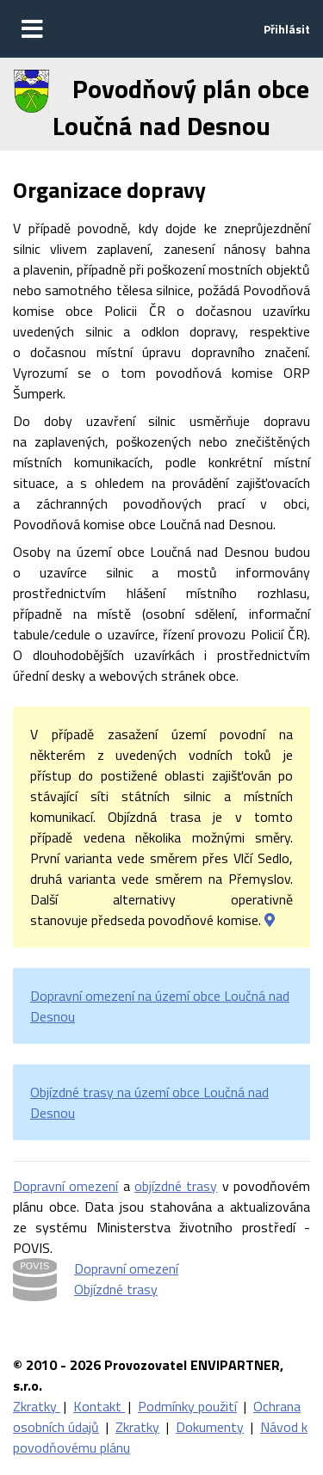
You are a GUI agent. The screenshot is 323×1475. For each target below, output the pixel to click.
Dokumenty (210, 1426)
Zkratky (36, 1406)
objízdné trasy (175, 1186)
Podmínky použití (187, 1406)
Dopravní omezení (65, 1186)
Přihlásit (287, 29)
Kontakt (99, 1406)
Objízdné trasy (116, 1289)
